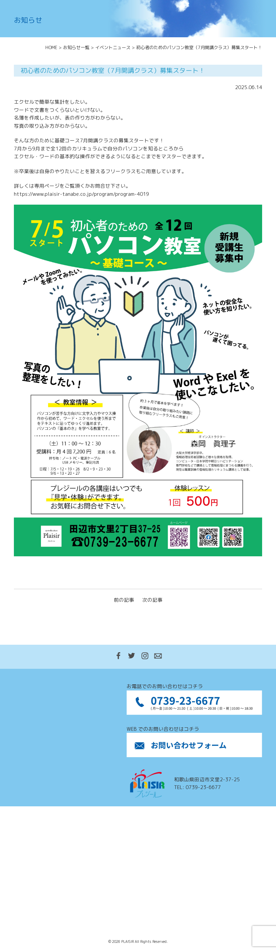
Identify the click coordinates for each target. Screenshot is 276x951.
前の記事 (124, 599)
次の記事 (152, 599)
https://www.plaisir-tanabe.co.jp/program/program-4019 (81, 194)
